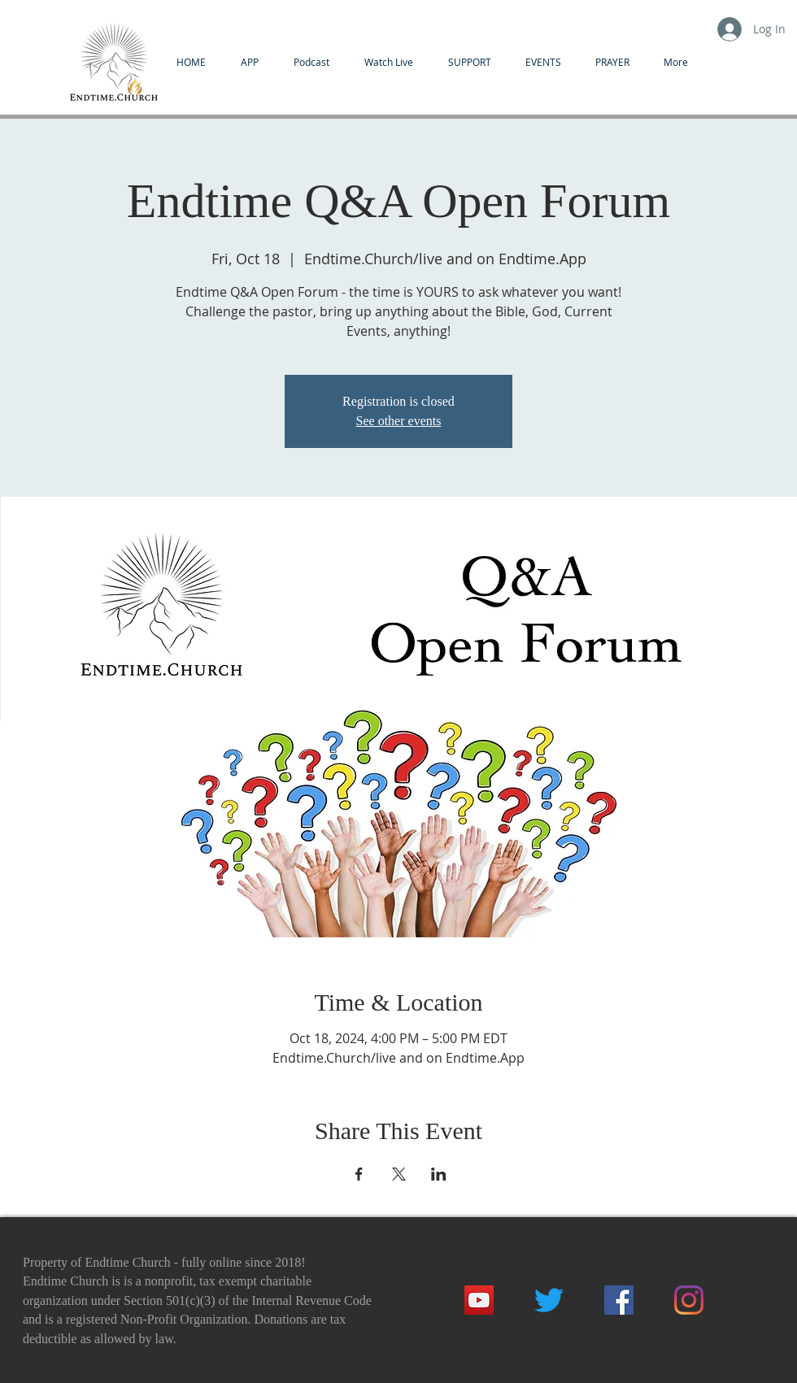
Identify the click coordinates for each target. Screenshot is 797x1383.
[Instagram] (688, 1300)
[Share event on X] (399, 1174)
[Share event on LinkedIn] (438, 1174)
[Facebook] (619, 1300)
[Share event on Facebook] (359, 1174)
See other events (399, 421)
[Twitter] (549, 1300)
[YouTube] (479, 1300)
